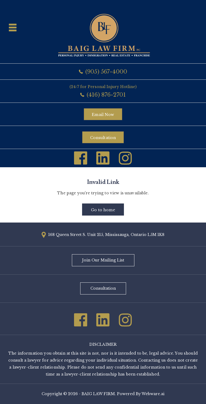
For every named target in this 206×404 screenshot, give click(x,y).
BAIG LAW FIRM (98, 393)
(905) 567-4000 (106, 71)
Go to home (103, 210)
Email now (103, 114)
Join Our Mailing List (103, 260)
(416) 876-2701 (106, 95)
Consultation (103, 137)
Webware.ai (153, 393)
